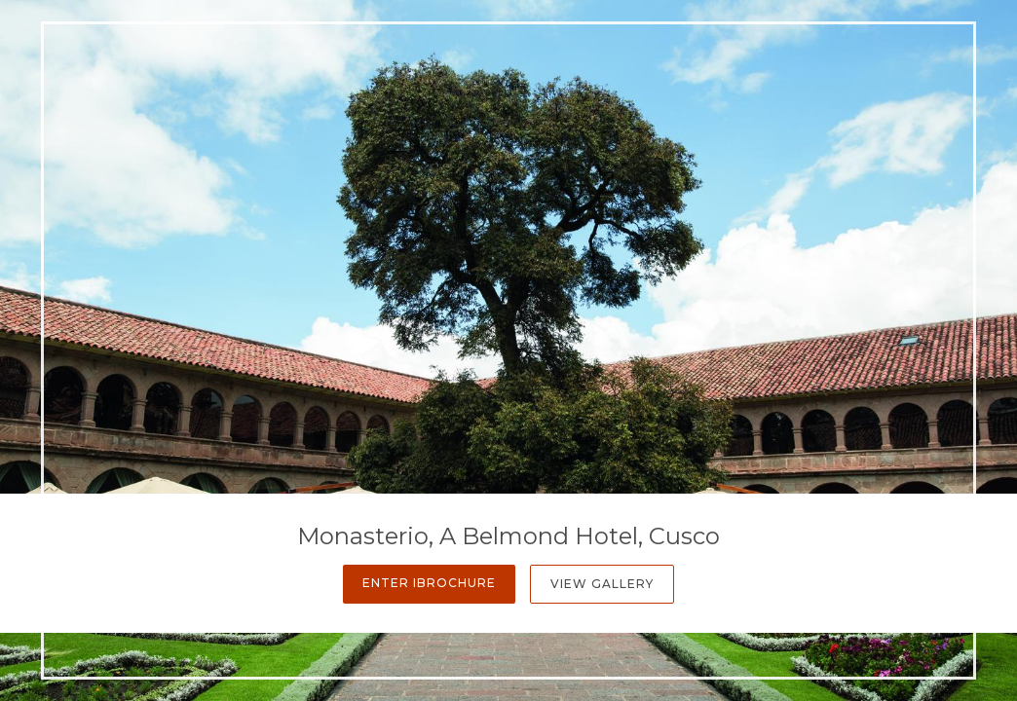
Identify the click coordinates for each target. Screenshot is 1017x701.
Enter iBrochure (429, 582)
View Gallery (602, 583)
